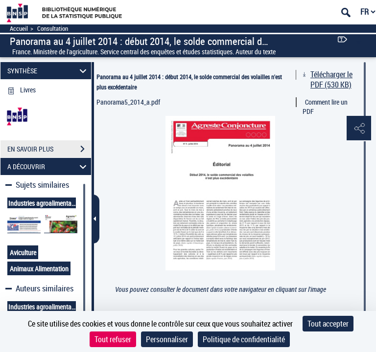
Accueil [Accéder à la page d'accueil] (19, 28)
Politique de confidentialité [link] (244, 339)
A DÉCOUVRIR (48, 166)
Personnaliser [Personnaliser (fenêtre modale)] (167, 339)
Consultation (52, 28)
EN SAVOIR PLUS (49, 149)
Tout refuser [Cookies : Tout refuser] (112, 339)
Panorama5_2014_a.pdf (128, 102)
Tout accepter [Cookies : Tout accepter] (328, 323)
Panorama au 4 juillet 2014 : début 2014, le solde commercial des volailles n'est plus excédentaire (189, 82)
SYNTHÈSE (48, 70)
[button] (359, 128)
